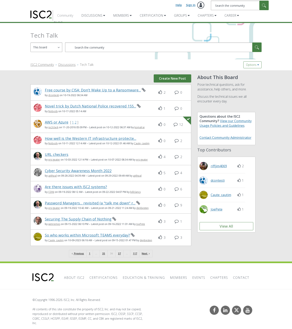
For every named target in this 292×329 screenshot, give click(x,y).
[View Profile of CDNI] (51, 192)
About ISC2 (74, 277)
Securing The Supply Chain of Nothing (78, 219)
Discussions (91, 15)
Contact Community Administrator (225, 137)
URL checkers (56, 154)
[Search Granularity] (46, 47)
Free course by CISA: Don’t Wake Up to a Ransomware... (93, 90)
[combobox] (240, 5)
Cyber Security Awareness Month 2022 (78, 170)
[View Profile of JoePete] (140, 224)
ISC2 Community (42, 64)
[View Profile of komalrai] (139, 127)
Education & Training (144, 277)
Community (65, 15)
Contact (241, 277)
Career (230, 15)
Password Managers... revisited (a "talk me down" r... (90, 203)
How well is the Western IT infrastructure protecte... (90, 138)
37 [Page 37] (119, 253)
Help (179, 5)
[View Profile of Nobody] (53, 111)
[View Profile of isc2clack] (53, 127)
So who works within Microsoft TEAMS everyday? (87, 235)
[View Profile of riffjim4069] (219, 166)
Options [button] (251, 65)
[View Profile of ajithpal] (52, 175)
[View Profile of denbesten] (142, 208)
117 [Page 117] (135, 253)
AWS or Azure (56, 122)
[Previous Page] (78, 253)
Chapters (206, 15)
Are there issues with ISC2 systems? (76, 187)
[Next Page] (145, 253)
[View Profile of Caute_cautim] (141, 143)
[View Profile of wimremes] (54, 224)
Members (121, 15)
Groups (180, 15)
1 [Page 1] (89, 253)
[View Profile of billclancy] (135, 192)
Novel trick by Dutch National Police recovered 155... (90, 106)
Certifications (103, 277)
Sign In (190, 5)
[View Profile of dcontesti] (53, 95)
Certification (151, 15)
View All (226, 226)
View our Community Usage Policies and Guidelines (226, 123)
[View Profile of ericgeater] (54, 159)
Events (198, 277)
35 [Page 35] (103, 253)
